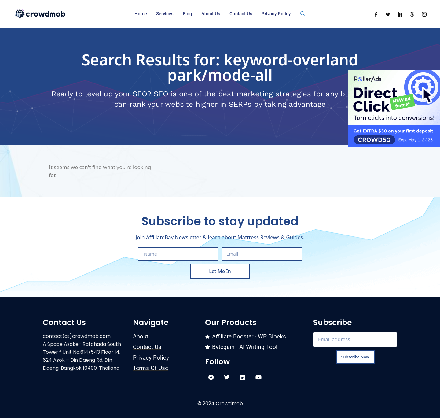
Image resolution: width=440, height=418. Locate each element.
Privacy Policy (276, 14)
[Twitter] (388, 14)
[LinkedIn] (400, 14)
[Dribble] (412, 14)
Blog (187, 14)
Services (165, 14)
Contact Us (240, 14)
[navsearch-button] (303, 14)
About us (210, 14)
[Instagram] (424, 14)
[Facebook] (376, 14)
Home (140, 14)
